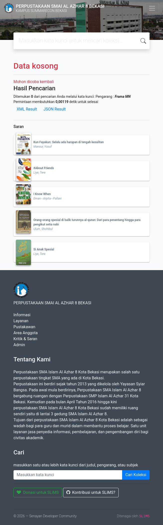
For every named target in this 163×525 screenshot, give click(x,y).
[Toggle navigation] (152, 8)
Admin (19, 344)
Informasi (21, 315)
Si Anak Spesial (43, 249)
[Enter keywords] (67, 475)
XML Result (27, 109)
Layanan (20, 320)
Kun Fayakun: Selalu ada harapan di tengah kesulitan (68, 142)
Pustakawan (24, 326)
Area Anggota (25, 332)
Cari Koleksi (135, 474)
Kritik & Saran (25, 338)
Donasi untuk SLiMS (38, 492)
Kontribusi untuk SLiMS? (90, 492)
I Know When (42, 194)
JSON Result (54, 109)
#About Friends (43, 168)
